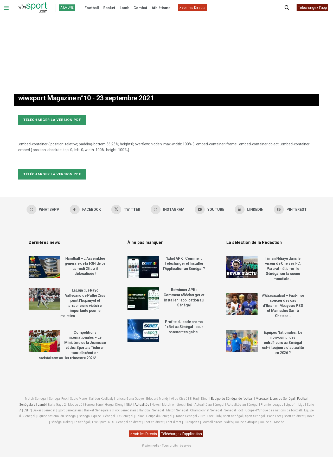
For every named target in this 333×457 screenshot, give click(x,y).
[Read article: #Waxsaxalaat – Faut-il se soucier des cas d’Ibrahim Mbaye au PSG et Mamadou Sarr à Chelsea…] (242, 304)
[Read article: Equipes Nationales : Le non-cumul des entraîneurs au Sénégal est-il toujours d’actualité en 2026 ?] (242, 341)
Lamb (124, 8)
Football (92, 8)
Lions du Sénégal (282, 398)
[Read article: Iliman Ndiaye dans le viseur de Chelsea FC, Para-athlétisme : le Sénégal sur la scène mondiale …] (242, 267)
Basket (109, 8)
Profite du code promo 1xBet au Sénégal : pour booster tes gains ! (184, 327)
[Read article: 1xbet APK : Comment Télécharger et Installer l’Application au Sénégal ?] (143, 267)
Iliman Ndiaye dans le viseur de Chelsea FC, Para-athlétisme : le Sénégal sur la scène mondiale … (283, 268)
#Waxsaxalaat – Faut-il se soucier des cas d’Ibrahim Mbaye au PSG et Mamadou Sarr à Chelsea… (283, 305)
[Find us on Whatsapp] (43, 209)
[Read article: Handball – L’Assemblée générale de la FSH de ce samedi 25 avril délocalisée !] (44, 267)
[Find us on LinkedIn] (249, 209)
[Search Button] (287, 7)
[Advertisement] (166, 49)
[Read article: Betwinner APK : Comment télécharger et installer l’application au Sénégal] (143, 298)
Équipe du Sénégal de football (232, 398)
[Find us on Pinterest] (290, 209)
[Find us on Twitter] (125, 209)
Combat (140, 8)
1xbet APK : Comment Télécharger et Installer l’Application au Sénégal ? (184, 263)
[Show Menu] (6, 8)
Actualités (142, 404)
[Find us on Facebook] (85, 209)
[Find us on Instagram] (167, 209)
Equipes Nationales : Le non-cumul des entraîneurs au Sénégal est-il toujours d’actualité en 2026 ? (283, 342)
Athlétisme (161, 8)
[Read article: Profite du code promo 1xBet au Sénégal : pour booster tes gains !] (143, 330)
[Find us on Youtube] (209, 209)
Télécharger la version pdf (52, 120)
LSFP (27, 410)
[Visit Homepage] (33, 8)
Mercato (262, 398)
